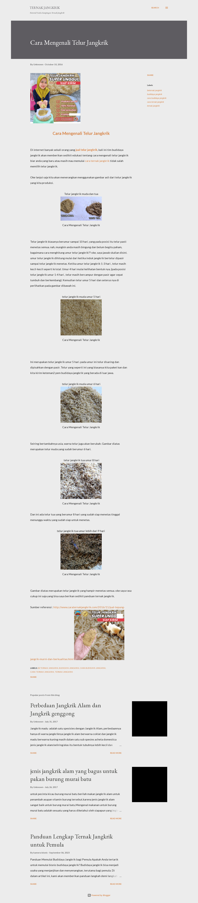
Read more (116, 753)
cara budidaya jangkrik (156, 98)
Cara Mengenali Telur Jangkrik (81, 133)
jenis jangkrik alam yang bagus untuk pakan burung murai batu (73, 775)
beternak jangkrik (154, 90)
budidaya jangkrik (154, 94)
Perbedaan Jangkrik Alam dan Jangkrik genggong (65, 709)
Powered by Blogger (99, 895)
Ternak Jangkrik (45, 8)
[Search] (155, 7)
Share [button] (150, 75)
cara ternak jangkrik (97, 160)
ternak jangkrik (153, 106)
